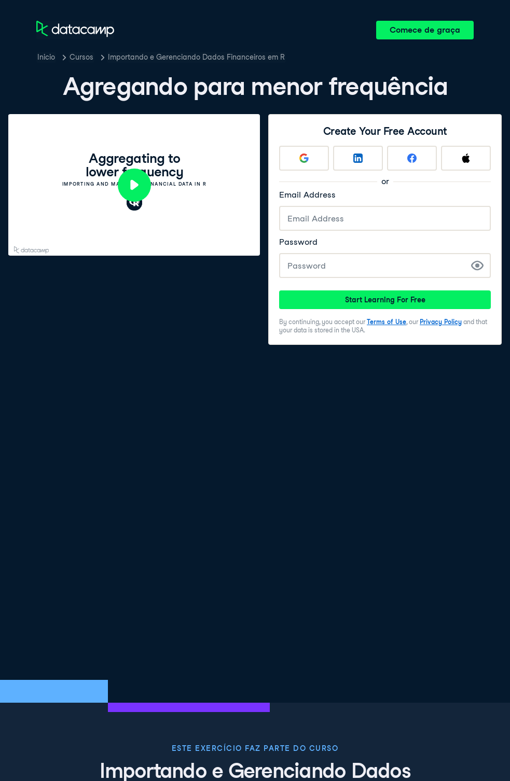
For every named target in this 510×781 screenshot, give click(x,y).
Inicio (46, 57)
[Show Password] (477, 265)
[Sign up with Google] (304, 158)
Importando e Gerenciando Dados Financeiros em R (196, 57)
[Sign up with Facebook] (412, 158)
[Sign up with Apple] (466, 158)
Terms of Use (386, 322)
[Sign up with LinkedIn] (358, 158)
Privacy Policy (441, 322)
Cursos (81, 57)
